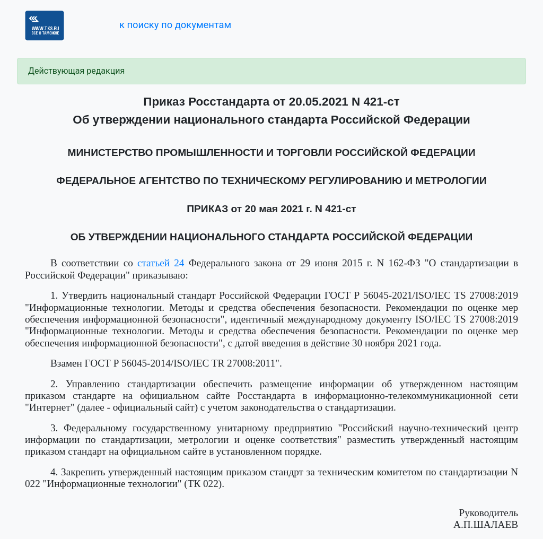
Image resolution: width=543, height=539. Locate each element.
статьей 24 (160, 262)
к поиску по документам (175, 24)
